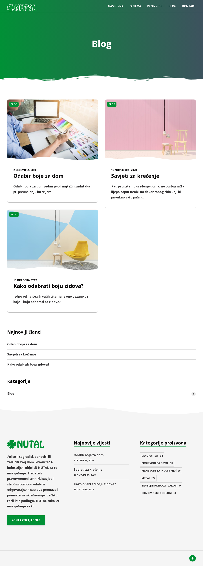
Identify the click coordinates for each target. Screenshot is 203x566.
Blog (172, 6)
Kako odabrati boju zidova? (48, 285)
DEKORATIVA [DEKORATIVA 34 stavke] (152, 455)
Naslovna (115, 6)
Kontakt (189, 6)
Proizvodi (154, 6)
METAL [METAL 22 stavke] (148, 478)
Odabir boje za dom (38, 175)
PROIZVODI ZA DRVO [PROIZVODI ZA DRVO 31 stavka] (157, 463)
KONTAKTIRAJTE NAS (26, 520)
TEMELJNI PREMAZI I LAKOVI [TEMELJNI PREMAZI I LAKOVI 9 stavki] (161, 485)
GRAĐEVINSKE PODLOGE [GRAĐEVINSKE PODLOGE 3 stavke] (159, 493)
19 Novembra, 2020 (124, 170)
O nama (135, 6)
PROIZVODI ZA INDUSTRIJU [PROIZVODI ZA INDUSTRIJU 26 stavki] (161, 470)
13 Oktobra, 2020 (25, 280)
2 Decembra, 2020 (24, 170)
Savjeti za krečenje (135, 175)
